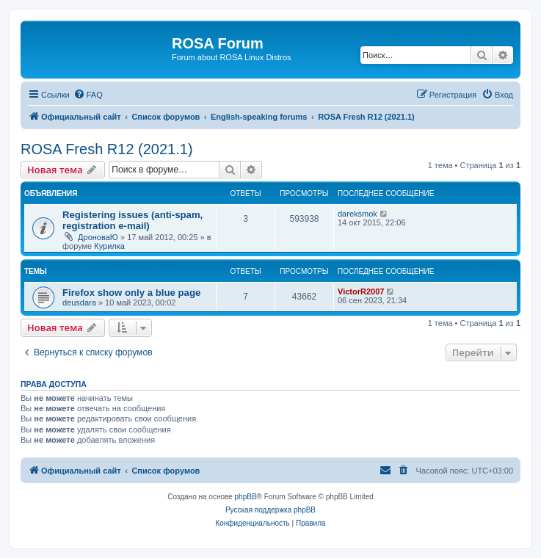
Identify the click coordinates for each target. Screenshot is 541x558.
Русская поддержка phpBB (270, 510)
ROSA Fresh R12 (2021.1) (107, 149)
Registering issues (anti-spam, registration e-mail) (132, 220)
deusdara (79, 302)
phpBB (246, 497)
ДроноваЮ (98, 237)
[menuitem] (88, 95)
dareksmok (357, 213)
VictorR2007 (361, 291)
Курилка (109, 246)
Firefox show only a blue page (131, 292)
